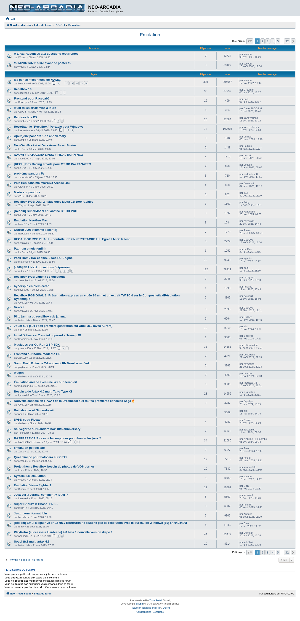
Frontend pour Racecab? (32, 98)
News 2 (19, 307)
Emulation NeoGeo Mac (31, 220)
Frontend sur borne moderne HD (37, 354)
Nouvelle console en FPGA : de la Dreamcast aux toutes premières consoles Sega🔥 (74, 401)
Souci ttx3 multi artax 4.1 (31, 541)
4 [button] (272, 41)
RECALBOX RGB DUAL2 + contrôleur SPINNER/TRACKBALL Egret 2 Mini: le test (72, 239)
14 (76, 83)
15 (81, 83)
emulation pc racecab (29, 447)
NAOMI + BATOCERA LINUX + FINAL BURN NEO (48, 154)
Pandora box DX (25, 117)
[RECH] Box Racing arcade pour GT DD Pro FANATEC (52, 164)
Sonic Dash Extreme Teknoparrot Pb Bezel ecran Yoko (52, 363)
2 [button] (262, 41)
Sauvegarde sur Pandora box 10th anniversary (47, 429)
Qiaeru (166, 608)
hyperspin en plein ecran (31, 286)
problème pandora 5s (29, 173)
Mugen (19, 372)
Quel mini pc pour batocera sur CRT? (40, 457)
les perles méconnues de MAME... (38, 79)
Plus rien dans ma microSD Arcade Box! (43, 183)
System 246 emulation (30, 476)
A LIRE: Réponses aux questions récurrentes (46, 53)
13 (71, 83)
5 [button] (278, 41)
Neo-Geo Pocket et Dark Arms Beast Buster (45, 145)
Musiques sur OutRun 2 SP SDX (37, 344)
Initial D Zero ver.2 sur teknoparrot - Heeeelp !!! (47, 335)
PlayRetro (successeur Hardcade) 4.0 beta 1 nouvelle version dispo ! (63, 532)
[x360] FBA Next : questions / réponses (42, 267)
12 (67, 83)
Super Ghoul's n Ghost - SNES (36, 504)
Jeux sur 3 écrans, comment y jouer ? (41, 494)
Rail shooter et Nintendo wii (34, 410)
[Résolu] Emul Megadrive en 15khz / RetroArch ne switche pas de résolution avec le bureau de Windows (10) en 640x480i (100, 522)
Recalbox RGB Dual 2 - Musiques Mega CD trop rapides (53, 201)
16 (86, 83)
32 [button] (287, 41)
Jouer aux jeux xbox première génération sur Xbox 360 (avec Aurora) (63, 326)
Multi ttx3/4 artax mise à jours (35, 108)
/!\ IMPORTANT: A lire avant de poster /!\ (42, 63)
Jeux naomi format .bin (30, 513)
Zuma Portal (155, 600)
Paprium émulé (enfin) (30, 248)
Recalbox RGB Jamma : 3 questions (40, 276)
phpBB (139, 603)
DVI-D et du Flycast (27, 419)
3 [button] (267, 41)
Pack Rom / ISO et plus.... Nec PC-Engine (43, 258)
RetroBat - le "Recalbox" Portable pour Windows (48, 126)
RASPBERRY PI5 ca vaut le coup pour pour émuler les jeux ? (57, 438)
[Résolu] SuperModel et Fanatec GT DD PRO (45, 211)
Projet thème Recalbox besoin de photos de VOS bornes (54, 466)
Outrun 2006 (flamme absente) (35, 229)
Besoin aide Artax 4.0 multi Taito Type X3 (43, 391)
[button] (249, 41)
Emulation (150, 34)
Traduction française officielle (145, 608)
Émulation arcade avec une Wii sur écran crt (45, 382)
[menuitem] (10, 19)
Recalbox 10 (23, 89)
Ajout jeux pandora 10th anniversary (40, 136)
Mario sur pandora (27, 192)
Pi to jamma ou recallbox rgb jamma (40, 316)
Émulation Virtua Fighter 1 (32, 485)
